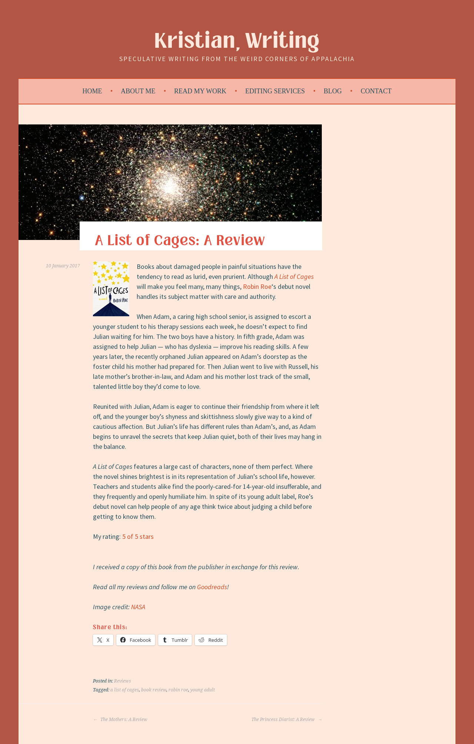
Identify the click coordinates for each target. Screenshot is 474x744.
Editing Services (275, 91)
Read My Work (200, 91)
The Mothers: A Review (120, 719)
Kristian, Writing (237, 41)
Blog (333, 91)
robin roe (178, 690)
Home (92, 91)
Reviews (122, 681)
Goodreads (212, 587)
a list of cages (124, 690)
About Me (138, 91)
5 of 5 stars (138, 536)
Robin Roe (257, 286)
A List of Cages (294, 276)
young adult (202, 690)
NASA (138, 607)
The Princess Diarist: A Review (286, 719)
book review (153, 690)
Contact (376, 91)
